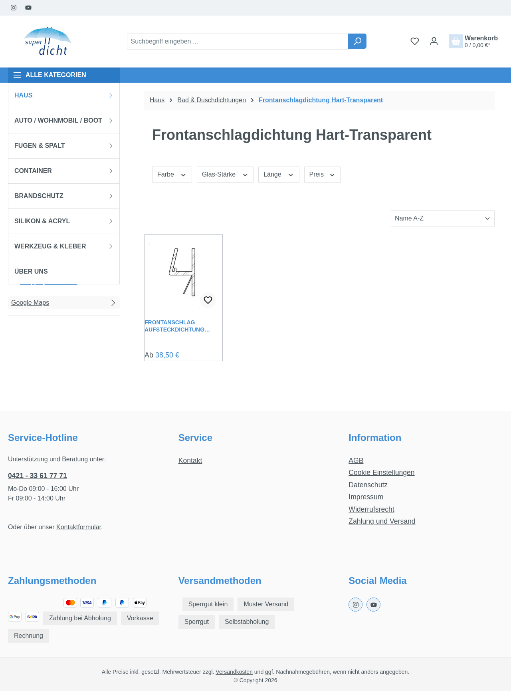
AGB (356, 461)
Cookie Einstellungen (381, 473)
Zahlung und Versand (382, 521)
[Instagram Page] (14, 8)
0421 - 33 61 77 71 (37, 476)
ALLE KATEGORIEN (49, 75)
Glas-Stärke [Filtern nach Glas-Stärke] (225, 174)
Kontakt (190, 461)
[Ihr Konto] (434, 41)
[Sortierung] (443, 218)
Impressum (366, 497)
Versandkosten (234, 672)
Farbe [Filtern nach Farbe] (172, 174)
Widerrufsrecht (371, 509)
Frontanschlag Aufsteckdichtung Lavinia (174, 326)
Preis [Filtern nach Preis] (322, 174)
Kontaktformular (78, 527)
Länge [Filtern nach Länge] (278, 174)
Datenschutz (368, 485)
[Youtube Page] (28, 8)
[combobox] (238, 42)
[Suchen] (357, 41)
